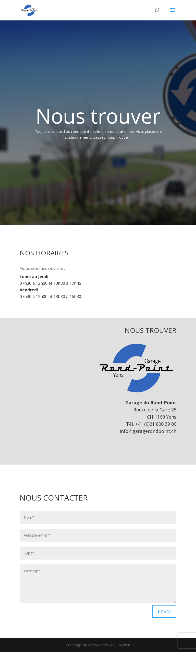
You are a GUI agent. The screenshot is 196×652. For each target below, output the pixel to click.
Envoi (164, 611)
